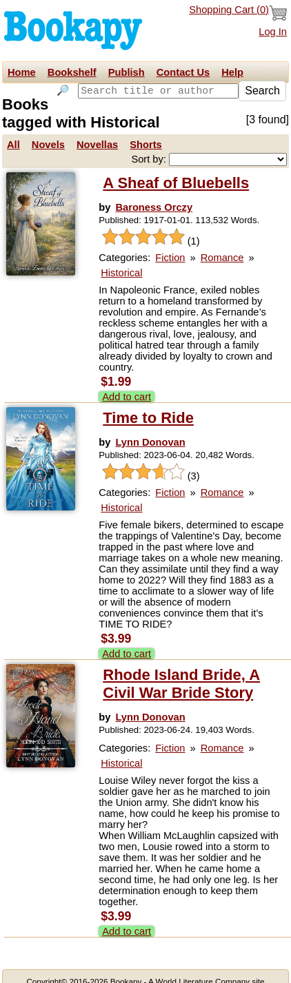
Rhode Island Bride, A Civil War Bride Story (181, 671)
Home (22, 72)
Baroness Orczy (153, 194)
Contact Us (183, 72)
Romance (222, 245)
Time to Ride (148, 405)
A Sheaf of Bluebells (176, 170)
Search (262, 90)
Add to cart (126, 384)
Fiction (170, 245)
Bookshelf (72, 72)
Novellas (97, 132)
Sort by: (150, 146)
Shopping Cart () (238, 13)
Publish (126, 72)
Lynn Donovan (150, 429)
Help (232, 72)
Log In (273, 31)
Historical (121, 260)
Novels (48, 132)
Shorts (145, 132)
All (13, 132)
